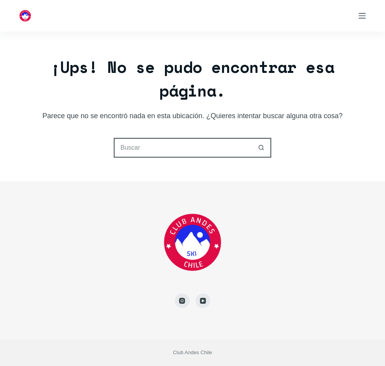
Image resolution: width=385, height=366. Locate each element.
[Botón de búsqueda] (261, 148)
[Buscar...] (183, 148)
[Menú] (362, 15)
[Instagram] (182, 301)
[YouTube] (203, 301)
